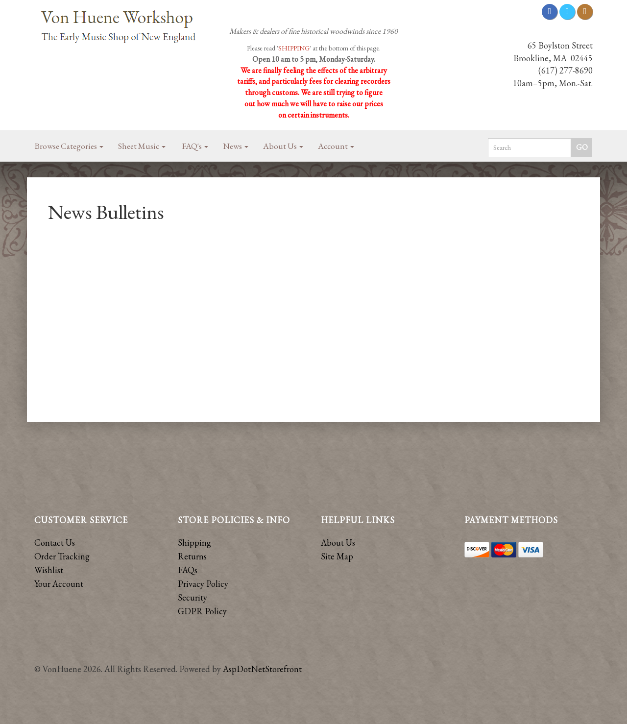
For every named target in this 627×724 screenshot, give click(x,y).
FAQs (187, 570)
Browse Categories (69, 146)
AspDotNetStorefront (262, 669)
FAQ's (195, 146)
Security (192, 597)
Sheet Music (142, 146)
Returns (192, 556)
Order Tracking (62, 556)
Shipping (194, 542)
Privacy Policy (203, 583)
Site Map (337, 556)
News (235, 146)
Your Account (58, 583)
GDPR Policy (202, 611)
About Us (283, 146)
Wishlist (48, 570)
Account (336, 146)
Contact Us (54, 542)
